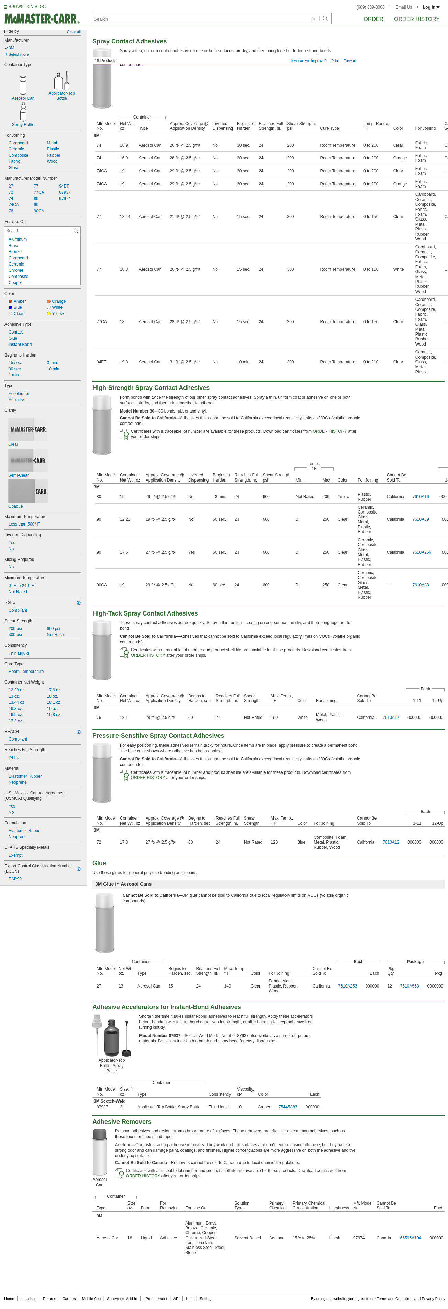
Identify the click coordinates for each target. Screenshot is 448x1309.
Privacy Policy (433, 1299)
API (176, 1299)
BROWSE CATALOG (27, 6)
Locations (29, 1299)
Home (9, 1299)
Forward (350, 61)
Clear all (74, 32)
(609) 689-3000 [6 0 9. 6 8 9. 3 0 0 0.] (371, 7)
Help (190, 1299)
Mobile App (91, 1299)
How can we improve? (308, 61)
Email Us (403, 7)
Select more (19, 54)
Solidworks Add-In (122, 1299)
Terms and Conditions (395, 1299)
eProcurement (155, 1299)
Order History (417, 19)
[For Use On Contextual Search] (42, 230)
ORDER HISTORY (330, 431)
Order (373, 19)
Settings (206, 1299)
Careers (69, 1299)
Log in (431, 7)
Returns (49, 1299)
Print (335, 61)
